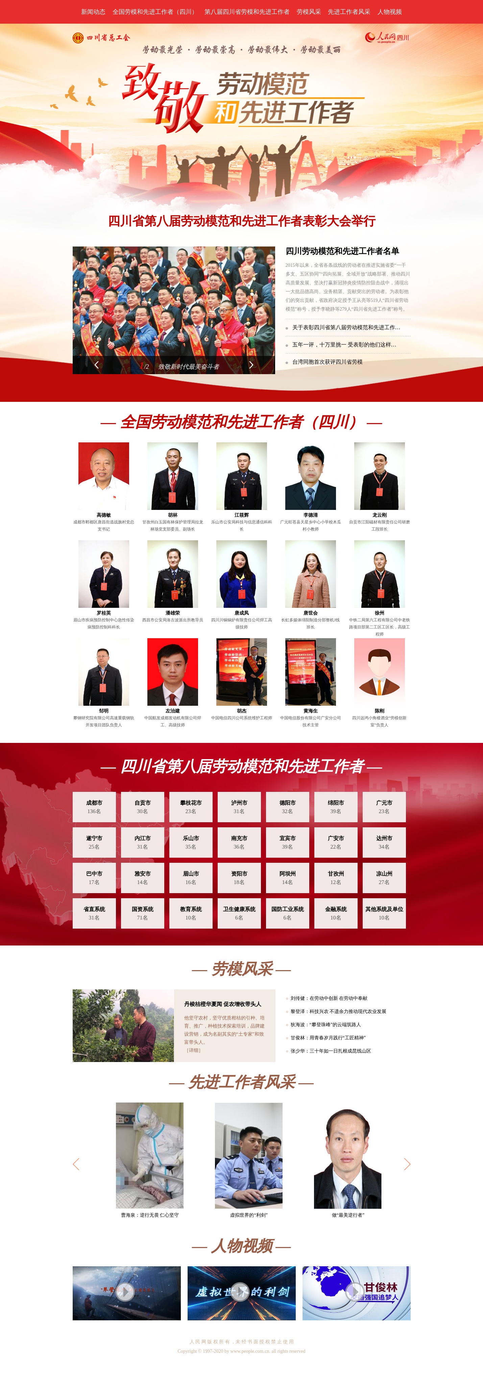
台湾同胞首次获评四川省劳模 (327, 362)
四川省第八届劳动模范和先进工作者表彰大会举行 (242, 221)
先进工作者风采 (349, 11)
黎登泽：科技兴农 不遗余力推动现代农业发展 (339, 1011)
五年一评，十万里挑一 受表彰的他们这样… (344, 344)
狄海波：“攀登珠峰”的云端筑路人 (326, 1024)
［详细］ (193, 1050)
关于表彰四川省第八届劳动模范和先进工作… (346, 327)
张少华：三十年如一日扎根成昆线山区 (331, 1051)
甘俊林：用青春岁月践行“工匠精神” (328, 1037)
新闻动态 (93, 11)
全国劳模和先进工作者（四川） (155, 11)
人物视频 (390, 11)
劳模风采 (309, 11)
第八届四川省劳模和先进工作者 (247, 11)
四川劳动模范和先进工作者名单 (342, 251)
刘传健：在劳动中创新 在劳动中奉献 (329, 998)
